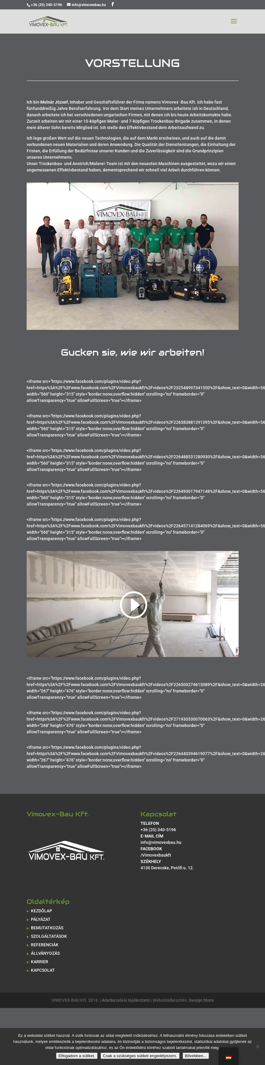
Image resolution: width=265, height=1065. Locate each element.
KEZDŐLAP (41, 910)
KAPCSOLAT (43, 970)
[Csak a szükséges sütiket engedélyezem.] (257, 1046)
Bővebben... (196, 1055)
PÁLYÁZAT (41, 919)
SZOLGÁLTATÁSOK (49, 936)
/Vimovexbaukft (156, 855)
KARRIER (39, 961)
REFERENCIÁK (44, 944)
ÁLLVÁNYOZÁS (45, 953)
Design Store (201, 1000)
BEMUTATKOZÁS (47, 927)
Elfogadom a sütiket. (76, 1055)
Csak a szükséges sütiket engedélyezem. (140, 1055)
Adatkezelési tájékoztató (126, 1000)
